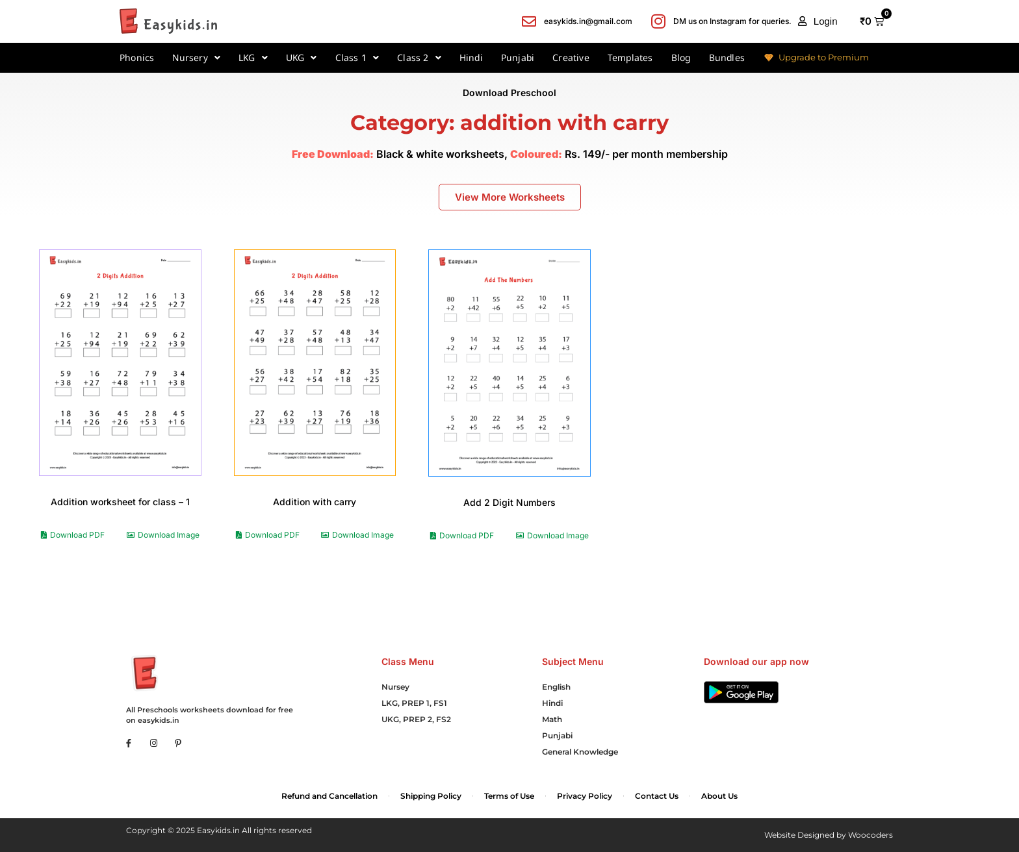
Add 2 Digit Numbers (509, 502)
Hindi (471, 57)
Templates (630, 57)
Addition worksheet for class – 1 (120, 501)
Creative (570, 57)
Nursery (196, 58)
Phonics (137, 57)
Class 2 (419, 58)
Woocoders (870, 835)
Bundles (727, 57)
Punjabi (517, 57)
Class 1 (357, 58)
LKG (253, 58)
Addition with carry (314, 501)
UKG (301, 58)
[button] (818, 21)
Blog (681, 57)
